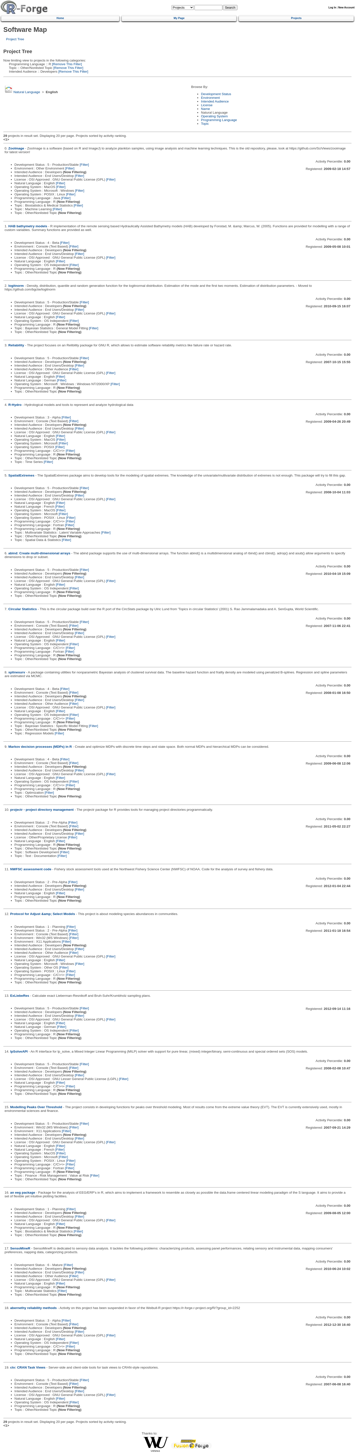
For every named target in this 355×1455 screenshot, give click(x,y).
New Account (346, 7)
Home (60, 18)
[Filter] (84, 164)
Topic (205, 123)
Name (205, 109)
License (207, 105)
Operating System (214, 116)
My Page (179, 18)
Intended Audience (215, 101)
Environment (210, 98)
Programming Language (219, 120)
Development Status (216, 94)
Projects (296, 18)
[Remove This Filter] (66, 64)
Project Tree (15, 39)
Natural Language (26, 92)
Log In (332, 7)
